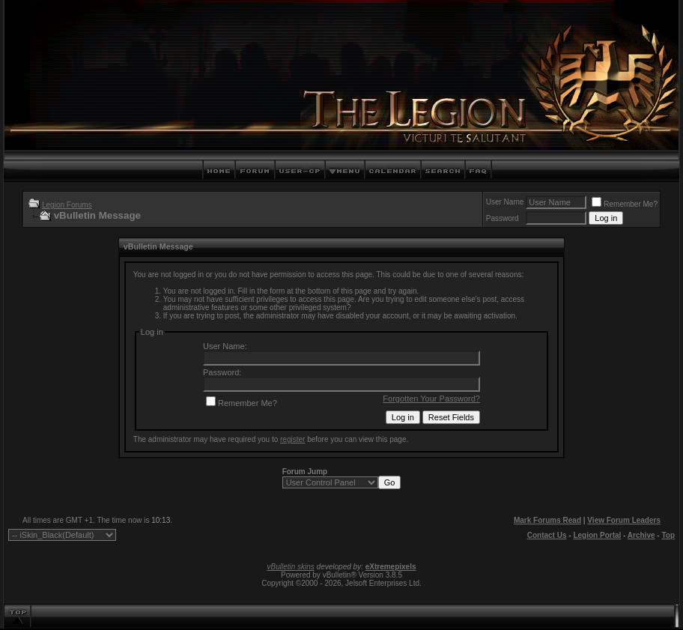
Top (668, 535)
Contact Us (547, 535)
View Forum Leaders (624, 520)
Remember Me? (625, 204)
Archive (641, 535)
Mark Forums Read (547, 520)
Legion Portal (597, 535)
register (292, 439)
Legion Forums (67, 205)
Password (502, 218)
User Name (505, 202)
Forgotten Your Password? (431, 398)
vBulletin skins (290, 567)
